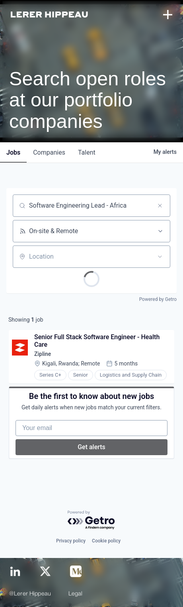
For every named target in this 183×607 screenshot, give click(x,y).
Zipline (42, 354)
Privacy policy (71, 541)
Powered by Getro (158, 299)
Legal (75, 594)
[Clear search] (160, 205)
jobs (13, 152)
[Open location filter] (160, 256)
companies (49, 152)
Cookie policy (106, 541)
